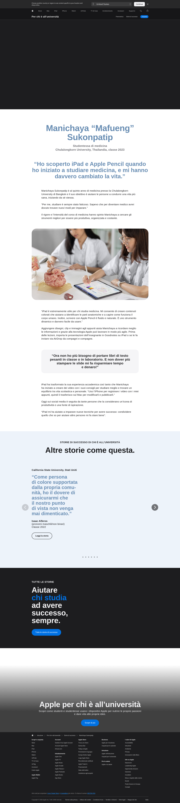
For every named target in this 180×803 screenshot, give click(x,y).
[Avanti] (155, 507)
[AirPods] (83, 11)
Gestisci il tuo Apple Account (64, 743)
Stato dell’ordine (83, 770)
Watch (34, 755)
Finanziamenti (82, 767)
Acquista (144, 16)
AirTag (34, 764)
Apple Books (59, 775)
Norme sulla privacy (71, 800)
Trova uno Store (83, 743)
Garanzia (128, 772)
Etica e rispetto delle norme (133, 778)
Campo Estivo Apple (84, 755)
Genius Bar (81, 746)
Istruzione (128, 746)
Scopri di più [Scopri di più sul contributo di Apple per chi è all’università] (90, 723)
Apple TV (58, 760)
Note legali (122, 800)
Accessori (35, 767)
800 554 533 (91, 793)
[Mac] (48, 11)
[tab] (82, 557)
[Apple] (32, 11)
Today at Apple (83, 749)
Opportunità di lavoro (131, 769)
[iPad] (55, 11)
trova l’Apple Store (53, 793)
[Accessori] (121, 11)
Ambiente (128, 749)
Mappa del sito (132, 800)
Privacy (127, 752)
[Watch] (74, 11)
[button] (111, 4)
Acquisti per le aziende (109, 746)
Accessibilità (129, 743)
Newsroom (128, 763)
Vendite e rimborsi (111, 800)
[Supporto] (132, 11)
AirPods (34, 758)
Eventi (127, 781)
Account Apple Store (61, 746)
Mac (33, 746)
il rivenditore (64, 793)
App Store (58, 778)
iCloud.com (58, 749)
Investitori (128, 775)
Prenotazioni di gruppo (85, 752)
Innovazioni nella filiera (132, 755)
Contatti (127, 787)
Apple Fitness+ (59, 769)
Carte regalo (35, 770)
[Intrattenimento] (107, 11)
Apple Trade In (82, 764)
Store (33, 743)
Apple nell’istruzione (108, 753)
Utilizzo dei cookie (85, 800)
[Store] (40, 11)
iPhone (34, 752)
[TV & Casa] (94, 11)
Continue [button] (139, 4)
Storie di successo (131, 16)
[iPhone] (64, 11)
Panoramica (119, 16)
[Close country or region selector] (148, 4)
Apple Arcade (59, 766)
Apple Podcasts (60, 772)
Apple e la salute (107, 764)
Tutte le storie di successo (46, 632)
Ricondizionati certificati (85, 761)
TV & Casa (35, 761)
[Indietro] (25, 507)
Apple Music (59, 763)
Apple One (58, 756)
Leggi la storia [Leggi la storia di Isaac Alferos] (41, 536)
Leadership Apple (130, 766)
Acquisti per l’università (109, 756)
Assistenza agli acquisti (85, 773)
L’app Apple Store (83, 758)
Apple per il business (108, 743)
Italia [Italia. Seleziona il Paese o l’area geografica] (146, 800)
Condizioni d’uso (98, 800)
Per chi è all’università (45, 16)
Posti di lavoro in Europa (132, 784)
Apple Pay (35, 778)
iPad (33, 749)
